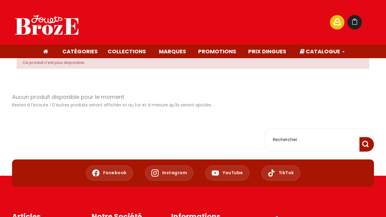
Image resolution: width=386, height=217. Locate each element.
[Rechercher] (266, 22)
